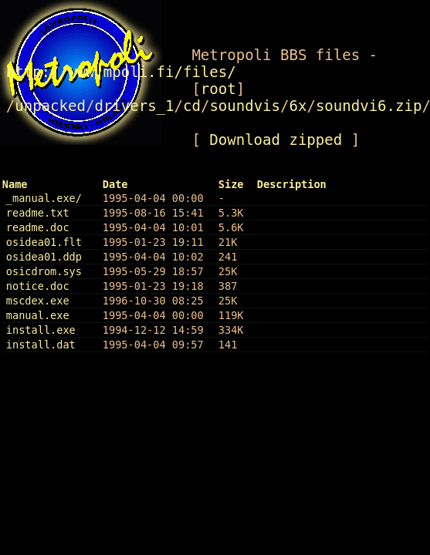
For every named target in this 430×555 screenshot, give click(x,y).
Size (231, 184)
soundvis (244, 105)
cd (192, 105)
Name (15, 184)
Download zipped (275, 139)
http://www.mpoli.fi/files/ (121, 71)
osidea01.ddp (44, 257)
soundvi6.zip (369, 105)
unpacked (50, 105)
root (218, 88)
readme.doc (37, 227)
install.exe (41, 330)
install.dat (41, 344)
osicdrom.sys (44, 271)
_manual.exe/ (44, 198)
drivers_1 (134, 105)
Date (115, 184)
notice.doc (37, 286)
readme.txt (37, 213)
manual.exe (37, 315)
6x (298, 105)
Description (292, 184)
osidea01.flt (44, 242)
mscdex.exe (37, 300)
